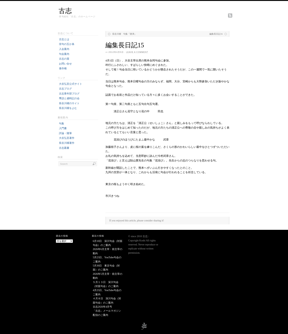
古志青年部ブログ (69, 93)
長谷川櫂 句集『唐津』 (124, 34)
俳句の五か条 (66, 44)
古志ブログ (65, 88)
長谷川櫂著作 (66, 143)
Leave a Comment (137, 52)
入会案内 (64, 49)
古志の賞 (64, 58)
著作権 (63, 68)
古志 (65, 11)
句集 (61, 123)
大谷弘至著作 (66, 138)
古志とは (64, 39)
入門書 (63, 128)
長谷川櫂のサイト (69, 103)
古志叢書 (64, 148)
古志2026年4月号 (102, 306)
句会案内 (64, 54)
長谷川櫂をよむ (68, 108)
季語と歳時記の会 (69, 98)
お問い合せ (65, 63)
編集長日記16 (216, 34)
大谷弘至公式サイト (70, 84)
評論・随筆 (65, 133)
